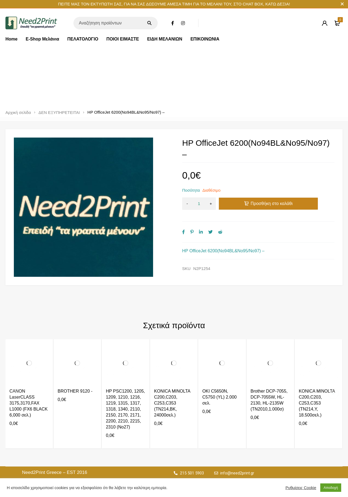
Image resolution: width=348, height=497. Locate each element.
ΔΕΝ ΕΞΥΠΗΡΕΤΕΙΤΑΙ (59, 112)
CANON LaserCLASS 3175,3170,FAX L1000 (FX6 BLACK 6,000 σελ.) (29, 403)
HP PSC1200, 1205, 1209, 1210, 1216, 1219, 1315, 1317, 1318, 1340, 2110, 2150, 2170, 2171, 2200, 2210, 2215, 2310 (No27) (125, 409)
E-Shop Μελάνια (42, 39)
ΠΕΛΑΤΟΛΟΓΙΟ (82, 39)
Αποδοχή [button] (331, 488)
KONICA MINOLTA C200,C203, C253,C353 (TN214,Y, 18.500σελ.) (317, 403)
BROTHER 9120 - (75, 391)
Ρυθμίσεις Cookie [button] (300, 488)
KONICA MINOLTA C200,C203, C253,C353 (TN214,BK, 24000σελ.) (172, 403)
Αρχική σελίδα (18, 112)
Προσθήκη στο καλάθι (272, 203)
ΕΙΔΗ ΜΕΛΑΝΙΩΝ (164, 39)
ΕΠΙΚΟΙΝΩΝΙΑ (204, 39)
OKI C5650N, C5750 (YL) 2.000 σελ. (219, 397)
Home (11, 39)
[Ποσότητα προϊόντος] (199, 203)
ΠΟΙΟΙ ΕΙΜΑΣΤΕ (122, 39)
